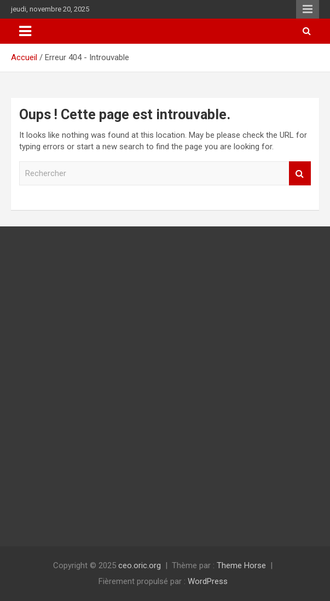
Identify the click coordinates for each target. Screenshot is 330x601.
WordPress (208, 581)
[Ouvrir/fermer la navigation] (25, 31)
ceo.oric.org (139, 565)
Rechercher (300, 173)
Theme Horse (241, 565)
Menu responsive (307, 9)
